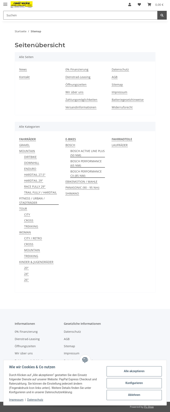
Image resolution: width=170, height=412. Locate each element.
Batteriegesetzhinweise (128, 100)
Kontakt (24, 77)
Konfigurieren (133, 383)
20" (26, 268)
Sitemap (117, 84)
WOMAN (25, 232)
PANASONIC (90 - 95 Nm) (82, 187)
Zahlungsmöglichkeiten (81, 100)
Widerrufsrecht (122, 107)
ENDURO (30, 169)
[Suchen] (80, 15)
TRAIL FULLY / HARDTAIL (40, 192)
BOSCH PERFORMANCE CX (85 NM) (86, 173)
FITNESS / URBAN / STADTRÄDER (32, 200)
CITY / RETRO (33, 238)
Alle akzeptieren (133, 371)
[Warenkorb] (155, 4)
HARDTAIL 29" (33, 180)
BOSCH (70, 145)
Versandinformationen (80, 107)
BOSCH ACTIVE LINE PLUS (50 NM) (87, 153)
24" (26, 274)
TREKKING (31, 226)
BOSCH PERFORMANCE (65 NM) (86, 163)
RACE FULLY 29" (34, 186)
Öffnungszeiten (76, 84)
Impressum (119, 92)
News (23, 69)
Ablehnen (133, 394)
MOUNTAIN (27, 151)
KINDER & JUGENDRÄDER (36, 262)
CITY (27, 214)
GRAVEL (24, 145)
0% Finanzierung (76, 69)
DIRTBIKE (30, 157)
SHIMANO (72, 193)
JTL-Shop (149, 407)
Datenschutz (120, 69)
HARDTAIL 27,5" (34, 175)
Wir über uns (74, 92)
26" (26, 280)
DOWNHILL (31, 163)
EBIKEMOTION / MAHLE (81, 182)
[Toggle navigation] (5, 2)
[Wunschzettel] (139, 4)
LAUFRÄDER (120, 145)
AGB (114, 77)
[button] (129, 4)
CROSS (28, 220)
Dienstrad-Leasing (77, 77)
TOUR (23, 208)
